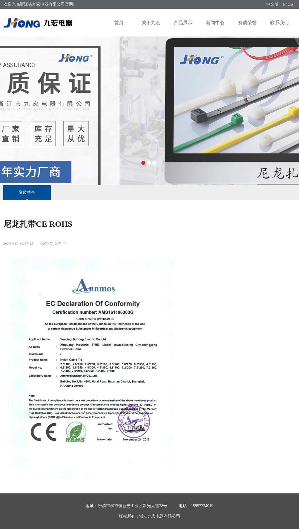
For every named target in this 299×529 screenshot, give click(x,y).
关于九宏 (151, 22)
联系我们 (279, 22)
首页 (119, 22)
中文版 (272, 4)
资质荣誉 (247, 22)
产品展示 (183, 22)
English (289, 4)
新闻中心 (215, 22)
